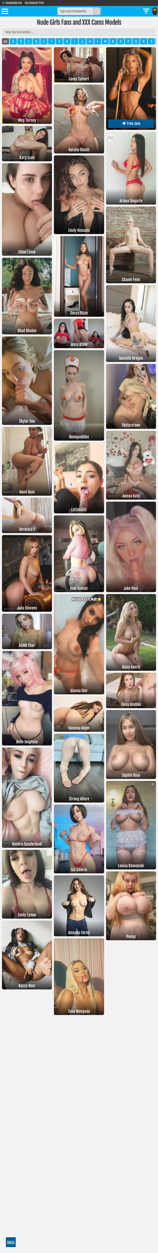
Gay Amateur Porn (34, 3)
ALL (5, 41)
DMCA (11, 1242)
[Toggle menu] (5, 12)
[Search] (97, 11)
